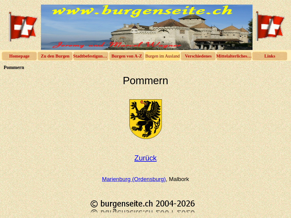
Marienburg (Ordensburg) (134, 179)
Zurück (145, 158)
